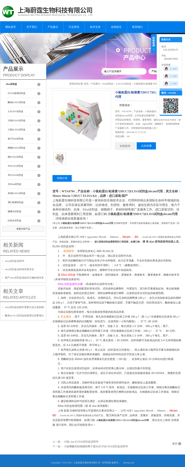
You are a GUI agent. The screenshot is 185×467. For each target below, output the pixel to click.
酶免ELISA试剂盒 (16, 102)
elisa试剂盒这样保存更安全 (19, 269)
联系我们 (137, 27)
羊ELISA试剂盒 (15, 175)
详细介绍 (62, 178)
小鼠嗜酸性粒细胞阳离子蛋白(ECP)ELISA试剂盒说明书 (96, 446)
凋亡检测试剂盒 (16, 202)
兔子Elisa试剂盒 (16, 138)
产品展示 (53, 27)
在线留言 (116, 27)
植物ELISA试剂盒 (16, 147)
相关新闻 (13, 245)
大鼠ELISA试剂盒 (16, 120)
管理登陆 (106, 462)
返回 (174, 443)
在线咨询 (125, 146)
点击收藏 (146, 145)
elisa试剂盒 (107, 83)
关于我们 (31, 27)
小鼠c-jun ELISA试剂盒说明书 (81, 441)
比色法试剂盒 (14, 220)
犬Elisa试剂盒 (14, 184)
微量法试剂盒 (14, 211)
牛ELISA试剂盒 (15, 166)
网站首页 (10, 27)
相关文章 (13, 291)
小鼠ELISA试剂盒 (16, 129)
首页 (86, 83)
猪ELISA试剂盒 (15, 157)
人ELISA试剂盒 (15, 111)
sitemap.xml (128, 462)
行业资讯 (74, 27)
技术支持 (95, 27)
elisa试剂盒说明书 (14, 261)
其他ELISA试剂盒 (16, 193)
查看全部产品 (23, 229)
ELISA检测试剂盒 (16, 93)
